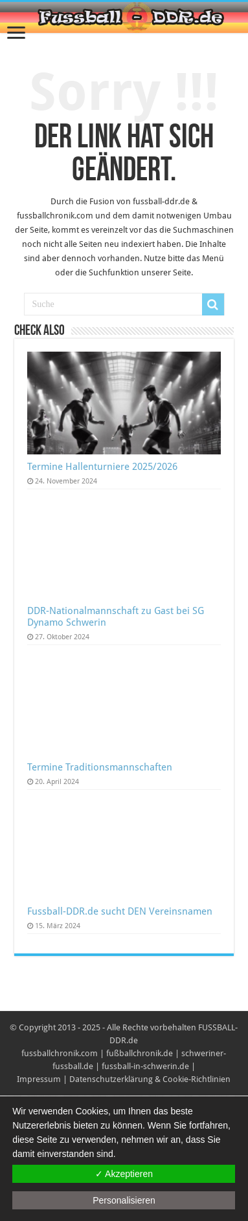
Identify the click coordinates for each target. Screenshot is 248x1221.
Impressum (39, 1079)
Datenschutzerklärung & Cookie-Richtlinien (150, 1079)
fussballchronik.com (59, 1053)
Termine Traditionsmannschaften (99, 767)
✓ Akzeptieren (124, 1174)
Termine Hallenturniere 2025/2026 (102, 466)
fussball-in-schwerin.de (145, 1066)
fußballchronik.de (139, 1053)
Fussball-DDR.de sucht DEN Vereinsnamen (119, 911)
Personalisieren (124, 1200)
